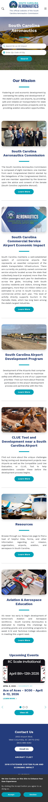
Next (44, 707)
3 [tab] (27, 707)
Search (24, 58)
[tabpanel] (24, 679)
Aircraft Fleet (24, 757)
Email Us (24, 749)
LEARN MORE (10, 698)
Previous (4, 705)
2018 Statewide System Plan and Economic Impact (24, 766)
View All (24, 712)
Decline (33, 795)
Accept (11, 795)
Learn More (24, 191)
